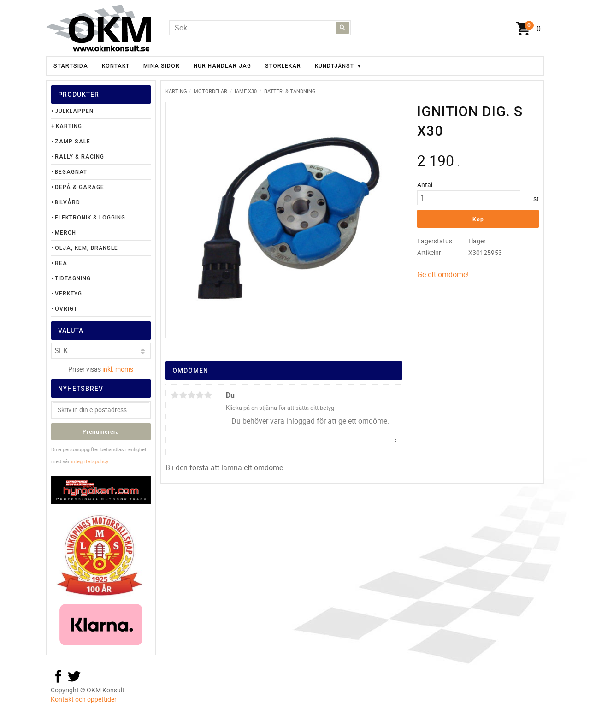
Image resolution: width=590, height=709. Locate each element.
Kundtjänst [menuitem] (334, 66)
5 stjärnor (208, 395)
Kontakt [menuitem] (116, 66)
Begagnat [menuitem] (71, 172)
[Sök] (342, 28)
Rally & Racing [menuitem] (79, 157)
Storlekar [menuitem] (283, 66)
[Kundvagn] (528, 29)
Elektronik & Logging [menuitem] (90, 217)
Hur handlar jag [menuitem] (222, 66)
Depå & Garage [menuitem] (79, 187)
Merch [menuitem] (65, 233)
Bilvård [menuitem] (67, 202)
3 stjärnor (191, 395)
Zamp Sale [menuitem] (72, 141)
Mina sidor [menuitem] (161, 66)
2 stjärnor (183, 395)
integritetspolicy (89, 461)
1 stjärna (175, 395)
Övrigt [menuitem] (66, 309)
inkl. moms (117, 369)
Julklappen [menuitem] (74, 111)
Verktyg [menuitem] (68, 293)
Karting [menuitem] (69, 126)
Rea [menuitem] (61, 263)
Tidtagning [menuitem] (73, 278)
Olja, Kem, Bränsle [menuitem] (86, 248)
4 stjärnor (199, 395)
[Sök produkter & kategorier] (260, 27)
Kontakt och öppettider (84, 699)
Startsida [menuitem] (70, 66)
